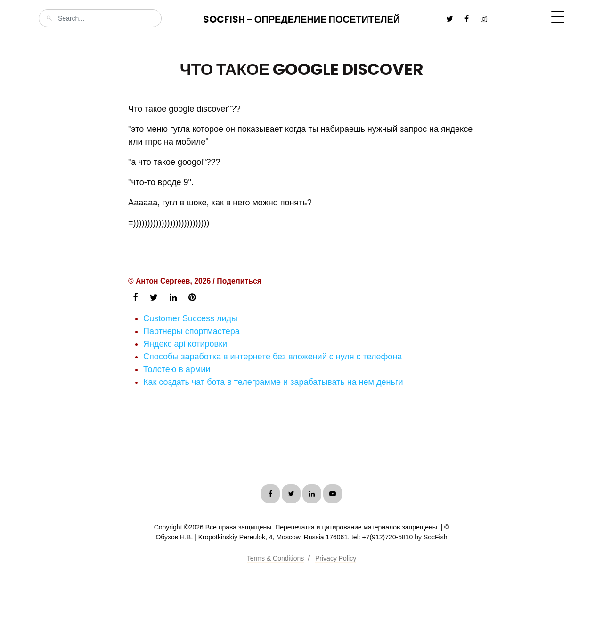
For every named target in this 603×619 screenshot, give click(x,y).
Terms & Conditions (275, 558)
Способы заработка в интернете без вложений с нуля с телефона (272, 356)
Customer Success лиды (190, 318)
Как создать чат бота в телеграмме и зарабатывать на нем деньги (273, 382)
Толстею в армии (176, 369)
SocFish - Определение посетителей (301, 19)
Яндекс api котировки (185, 344)
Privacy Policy (335, 558)
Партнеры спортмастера (191, 331)
